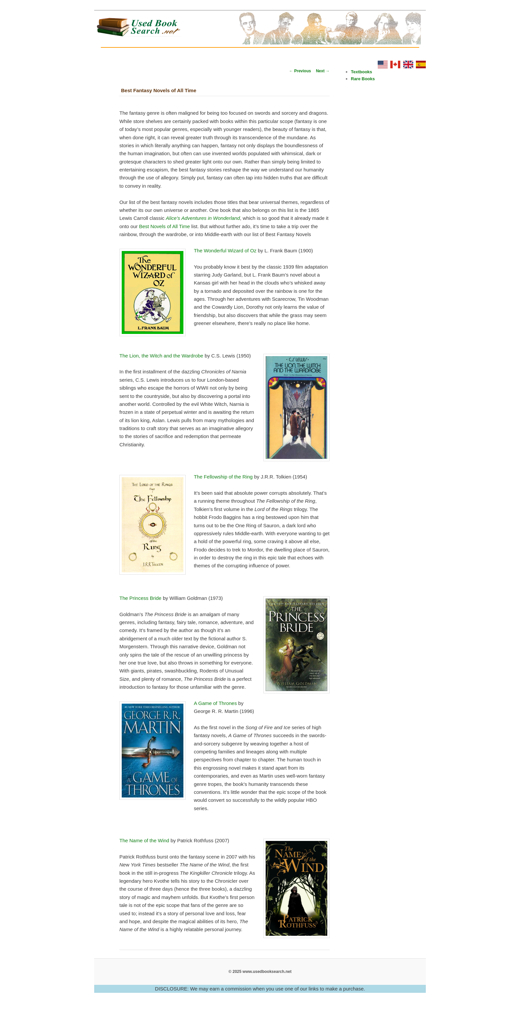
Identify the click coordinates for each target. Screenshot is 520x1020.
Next (323, 71)
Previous (300, 71)
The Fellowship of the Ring (223, 476)
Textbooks (361, 71)
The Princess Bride (140, 598)
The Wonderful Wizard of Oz (225, 250)
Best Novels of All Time (164, 226)
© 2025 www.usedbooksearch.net (260, 971)
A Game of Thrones (215, 703)
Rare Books (363, 78)
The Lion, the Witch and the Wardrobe (161, 355)
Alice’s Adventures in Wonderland (203, 218)
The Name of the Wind (144, 840)
